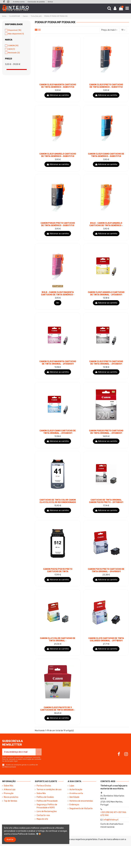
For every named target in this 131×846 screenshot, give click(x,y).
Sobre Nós (8, 785)
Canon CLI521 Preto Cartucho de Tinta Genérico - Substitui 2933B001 (106, 87)
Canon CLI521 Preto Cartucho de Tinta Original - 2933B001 (106, 362)
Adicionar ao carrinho (58, 95)
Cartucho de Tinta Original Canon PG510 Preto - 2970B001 (106, 501)
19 (123, 30)
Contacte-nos (43, 815)
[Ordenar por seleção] (109, 30)
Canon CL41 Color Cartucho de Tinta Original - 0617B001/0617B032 (57, 640)
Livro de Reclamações (47, 811)
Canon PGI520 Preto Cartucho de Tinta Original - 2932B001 (106, 431)
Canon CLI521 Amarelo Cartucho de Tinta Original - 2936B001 (106, 293)
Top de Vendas (10, 801)
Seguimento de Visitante (81, 808)
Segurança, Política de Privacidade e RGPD (47, 806)
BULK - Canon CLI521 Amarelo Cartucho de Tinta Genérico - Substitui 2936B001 (106, 225)
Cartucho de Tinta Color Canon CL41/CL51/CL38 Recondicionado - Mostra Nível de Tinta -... (58, 502)
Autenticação (75, 789)
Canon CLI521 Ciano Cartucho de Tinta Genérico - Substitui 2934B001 (106, 156)
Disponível (14, 30)
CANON (13, 45)
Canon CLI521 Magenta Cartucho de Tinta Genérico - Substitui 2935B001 (57, 87)
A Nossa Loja (9, 789)
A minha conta (19, 2)
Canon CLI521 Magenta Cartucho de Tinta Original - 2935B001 (57, 362)
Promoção (8, 793)
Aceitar (10, 839)
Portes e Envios (44, 785)
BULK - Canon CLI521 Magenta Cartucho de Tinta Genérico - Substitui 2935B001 (57, 294)
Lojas (71, 785)
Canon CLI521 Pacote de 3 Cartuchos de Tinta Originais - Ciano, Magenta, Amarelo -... (57, 710)
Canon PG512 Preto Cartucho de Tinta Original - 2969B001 (106, 570)
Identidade (74, 797)
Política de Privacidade (47, 801)
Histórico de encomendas (81, 801)
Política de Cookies (45, 797)
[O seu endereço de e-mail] (19, 751)
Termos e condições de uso (49, 789)
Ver (57, 303)
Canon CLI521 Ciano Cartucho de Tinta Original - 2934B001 (58, 431)
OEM (11, 49)
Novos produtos (11, 797)
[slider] (6, 69)
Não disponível (16, 34)
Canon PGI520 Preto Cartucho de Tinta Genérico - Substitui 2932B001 (58, 225)
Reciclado (14, 53)
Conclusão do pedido (36, 2)
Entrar (50, 2)
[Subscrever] (39, 751)
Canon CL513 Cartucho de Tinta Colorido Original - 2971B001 (106, 639)
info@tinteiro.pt (110, 820)
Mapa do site (42, 819)
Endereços (74, 804)
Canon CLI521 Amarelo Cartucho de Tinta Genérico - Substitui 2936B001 (57, 156)
